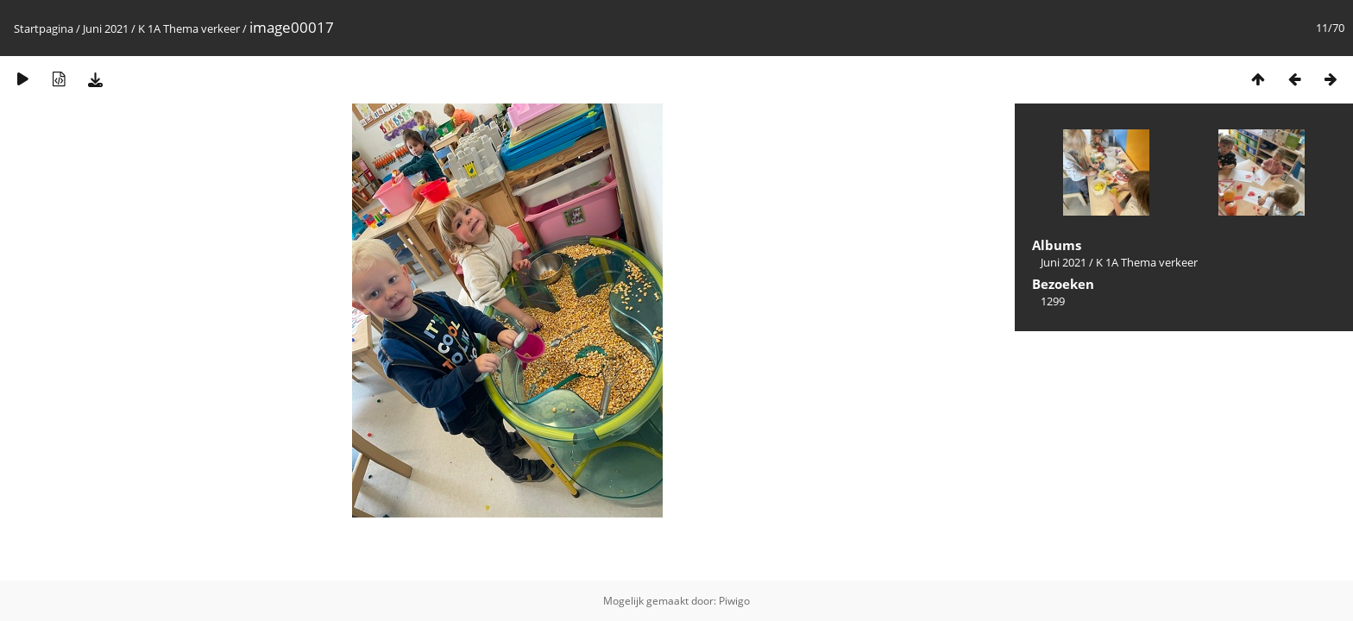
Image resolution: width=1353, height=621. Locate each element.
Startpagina (43, 28)
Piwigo (734, 600)
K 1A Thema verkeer (189, 28)
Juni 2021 (106, 28)
